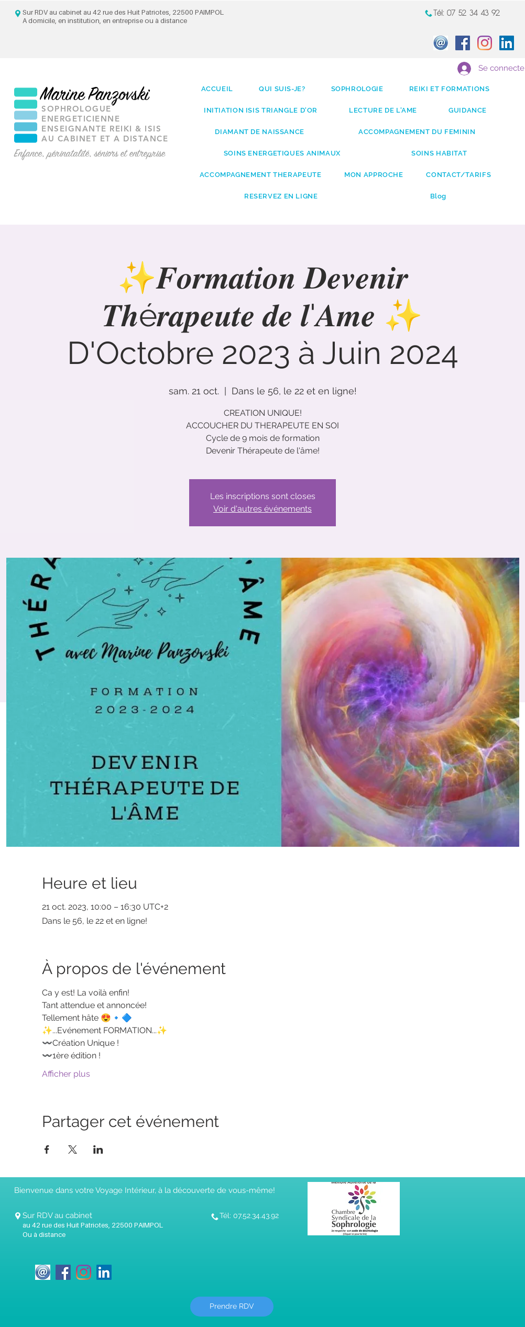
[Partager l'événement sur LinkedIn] (98, 1149)
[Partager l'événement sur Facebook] (47, 1149)
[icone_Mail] (440, 43)
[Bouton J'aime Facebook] (150, 1265)
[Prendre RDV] (232, 1307)
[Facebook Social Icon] (462, 43)
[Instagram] (484, 43)
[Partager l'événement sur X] (73, 1149)
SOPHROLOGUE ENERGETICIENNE (80, 114)
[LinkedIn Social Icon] (506, 43)
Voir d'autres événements (262, 509)
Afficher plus (66, 1074)
